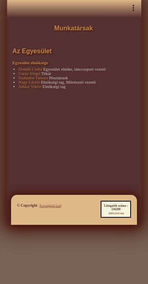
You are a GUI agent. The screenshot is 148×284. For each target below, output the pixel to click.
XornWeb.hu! (49, 205)
